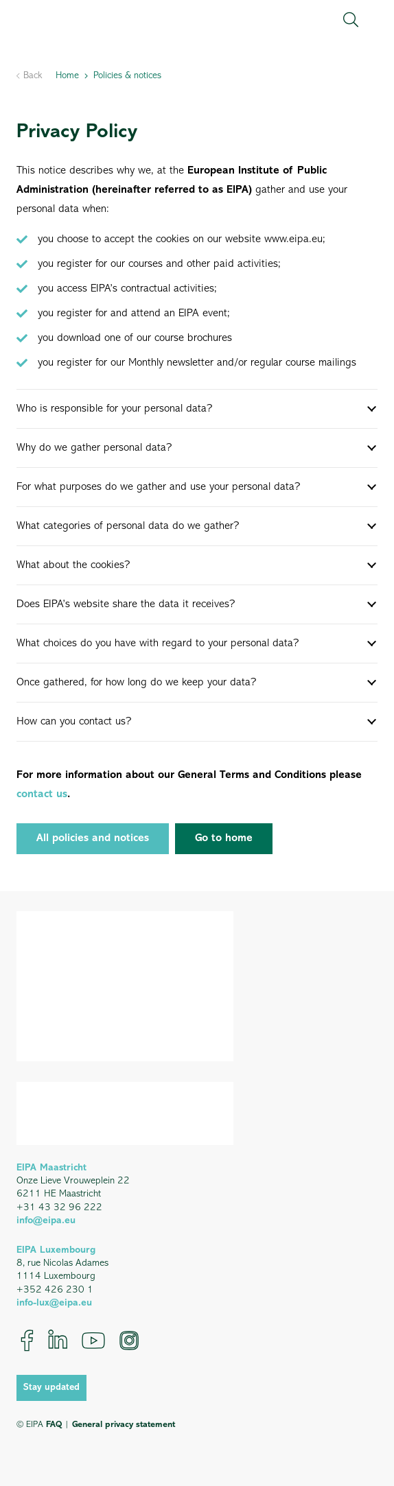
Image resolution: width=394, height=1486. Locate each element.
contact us (41, 794)
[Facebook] (27, 1340)
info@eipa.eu (46, 1221)
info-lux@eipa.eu (54, 1303)
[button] (350, 20)
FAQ (54, 1424)
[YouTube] (93, 1340)
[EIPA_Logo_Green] (75, 20)
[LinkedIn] (58, 1340)
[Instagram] (129, 1340)
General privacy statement (123, 1424)
